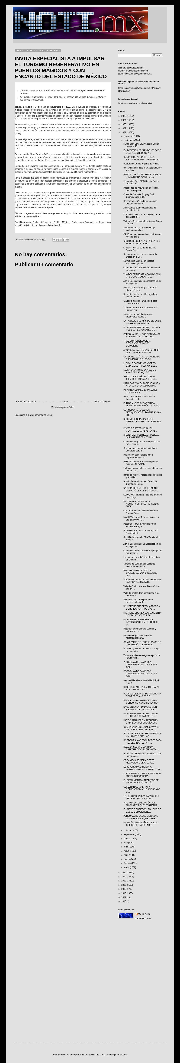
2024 (124, 120)
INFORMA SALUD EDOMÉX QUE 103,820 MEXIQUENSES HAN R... (141, 804)
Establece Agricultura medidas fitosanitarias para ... (137, 636)
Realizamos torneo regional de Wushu (141, 164)
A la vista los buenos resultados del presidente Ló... (139, 209)
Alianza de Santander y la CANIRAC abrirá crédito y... (140, 288)
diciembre (129, 136)
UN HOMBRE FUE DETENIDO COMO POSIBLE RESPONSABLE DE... (141, 328)
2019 (124, 876)
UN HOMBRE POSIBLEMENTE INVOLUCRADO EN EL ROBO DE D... (140, 622)
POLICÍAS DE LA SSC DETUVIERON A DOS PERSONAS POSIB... (142, 695)
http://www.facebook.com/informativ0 (135, 103)
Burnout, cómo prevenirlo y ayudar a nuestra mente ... (140, 295)
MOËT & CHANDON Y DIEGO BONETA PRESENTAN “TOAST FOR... (142, 175)
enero (127, 867)
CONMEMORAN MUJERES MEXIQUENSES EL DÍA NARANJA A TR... (142, 412)
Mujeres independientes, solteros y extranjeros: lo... (139, 630)
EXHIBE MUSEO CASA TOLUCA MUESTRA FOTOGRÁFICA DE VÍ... (141, 404)
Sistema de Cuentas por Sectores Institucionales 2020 (139, 565)
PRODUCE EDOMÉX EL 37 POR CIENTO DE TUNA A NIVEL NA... (140, 377)
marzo (127, 859)
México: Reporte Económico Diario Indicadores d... (139, 397)
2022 (124, 128)
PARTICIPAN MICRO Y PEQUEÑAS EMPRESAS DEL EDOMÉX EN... (140, 721)
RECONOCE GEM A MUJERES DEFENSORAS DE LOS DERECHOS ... (142, 421)
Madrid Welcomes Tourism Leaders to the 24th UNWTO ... (141, 518)
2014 (124, 897)
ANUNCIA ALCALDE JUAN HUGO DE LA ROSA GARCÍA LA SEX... (141, 351)
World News (144, 914)
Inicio (65, 401)
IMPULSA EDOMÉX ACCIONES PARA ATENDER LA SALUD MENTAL (141, 384)
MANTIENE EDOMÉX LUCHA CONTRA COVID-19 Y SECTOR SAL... (142, 614)
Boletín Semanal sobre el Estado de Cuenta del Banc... (140, 482)
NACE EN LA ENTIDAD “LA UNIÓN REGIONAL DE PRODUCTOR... (140, 708)
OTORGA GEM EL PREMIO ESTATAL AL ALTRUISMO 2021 (141, 688)
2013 (124, 901)
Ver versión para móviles (62, 407)
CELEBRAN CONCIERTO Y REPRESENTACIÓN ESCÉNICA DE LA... (141, 789)
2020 (124, 872)
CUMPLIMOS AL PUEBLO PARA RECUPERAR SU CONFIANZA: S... (141, 158)
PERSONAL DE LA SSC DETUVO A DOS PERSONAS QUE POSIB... (140, 817)
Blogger (123, 1054)
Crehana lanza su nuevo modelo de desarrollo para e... (140, 449)
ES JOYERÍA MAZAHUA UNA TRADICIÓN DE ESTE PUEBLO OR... (142, 768)
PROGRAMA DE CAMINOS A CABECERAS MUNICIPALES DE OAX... (140, 573)
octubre (127, 830)
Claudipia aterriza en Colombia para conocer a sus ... (140, 302)
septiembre (129, 834)
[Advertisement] (63, 371)
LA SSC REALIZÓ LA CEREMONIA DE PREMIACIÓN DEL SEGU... (141, 358)
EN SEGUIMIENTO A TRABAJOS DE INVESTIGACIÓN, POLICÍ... (141, 781)
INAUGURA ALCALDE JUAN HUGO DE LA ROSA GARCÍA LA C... (142, 580)
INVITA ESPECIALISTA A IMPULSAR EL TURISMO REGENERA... (142, 774)
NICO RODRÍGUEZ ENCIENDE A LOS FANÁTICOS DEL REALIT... (141, 242)
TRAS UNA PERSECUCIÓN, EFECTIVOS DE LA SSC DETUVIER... (137, 343)
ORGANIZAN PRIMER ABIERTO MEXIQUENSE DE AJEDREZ (138, 761)
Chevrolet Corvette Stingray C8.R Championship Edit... (139, 195)
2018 (124, 881)
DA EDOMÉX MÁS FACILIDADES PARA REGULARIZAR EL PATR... (142, 741)
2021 (124, 132)
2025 (124, 116)
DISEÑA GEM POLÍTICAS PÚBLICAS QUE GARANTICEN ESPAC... (141, 436)
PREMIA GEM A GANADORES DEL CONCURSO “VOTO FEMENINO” (140, 701)
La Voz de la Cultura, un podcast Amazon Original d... (138, 262)
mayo (127, 851)
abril (126, 855)
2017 (124, 885)
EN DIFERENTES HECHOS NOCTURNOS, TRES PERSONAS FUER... (141, 504)
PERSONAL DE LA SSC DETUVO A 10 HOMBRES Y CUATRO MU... (141, 335)
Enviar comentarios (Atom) (40, 415)
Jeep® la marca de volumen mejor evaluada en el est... (139, 228)
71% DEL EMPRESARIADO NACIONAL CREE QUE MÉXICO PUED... (142, 275)
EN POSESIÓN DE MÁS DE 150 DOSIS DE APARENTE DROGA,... (142, 151)
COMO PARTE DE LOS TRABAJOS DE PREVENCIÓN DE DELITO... (142, 643)
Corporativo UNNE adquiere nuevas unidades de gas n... (140, 202)
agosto (127, 838)
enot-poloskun (92, 1054)
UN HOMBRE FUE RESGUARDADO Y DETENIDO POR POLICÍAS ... (141, 607)
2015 (124, 893)
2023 (124, 124)
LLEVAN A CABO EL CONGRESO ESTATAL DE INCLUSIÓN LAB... (140, 364)
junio (126, 847)
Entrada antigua (102, 401)
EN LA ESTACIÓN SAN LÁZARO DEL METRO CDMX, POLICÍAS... (141, 797)
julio (126, 842)
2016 (124, 889)
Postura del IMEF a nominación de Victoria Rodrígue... (139, 525)
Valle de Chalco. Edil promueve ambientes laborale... (138, 600)
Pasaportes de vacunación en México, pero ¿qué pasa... (141, 189)
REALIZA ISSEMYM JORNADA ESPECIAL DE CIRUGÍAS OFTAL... (141, 748)
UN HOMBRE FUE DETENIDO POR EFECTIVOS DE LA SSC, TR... (140, 714)
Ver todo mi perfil (143, 918)
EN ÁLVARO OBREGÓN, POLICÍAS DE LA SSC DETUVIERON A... (142, 810)
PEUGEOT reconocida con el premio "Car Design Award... (140, 462)
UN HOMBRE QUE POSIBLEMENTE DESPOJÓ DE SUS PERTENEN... (140, 489)
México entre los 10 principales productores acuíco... (137, 315)
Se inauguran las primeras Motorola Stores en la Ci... (140, 255)
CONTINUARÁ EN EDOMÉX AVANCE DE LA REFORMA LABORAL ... (141, 728)
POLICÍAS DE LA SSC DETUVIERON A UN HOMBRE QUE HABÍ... (142, 734)
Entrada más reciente (26, 401)
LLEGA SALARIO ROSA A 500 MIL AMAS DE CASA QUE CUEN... (139, 371)
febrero (127, 863)
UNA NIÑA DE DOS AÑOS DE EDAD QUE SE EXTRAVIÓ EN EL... (140, 823)
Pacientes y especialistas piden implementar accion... (138, 456)
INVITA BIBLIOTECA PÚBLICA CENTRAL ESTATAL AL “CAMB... (140, 429)
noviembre (129, 140)
